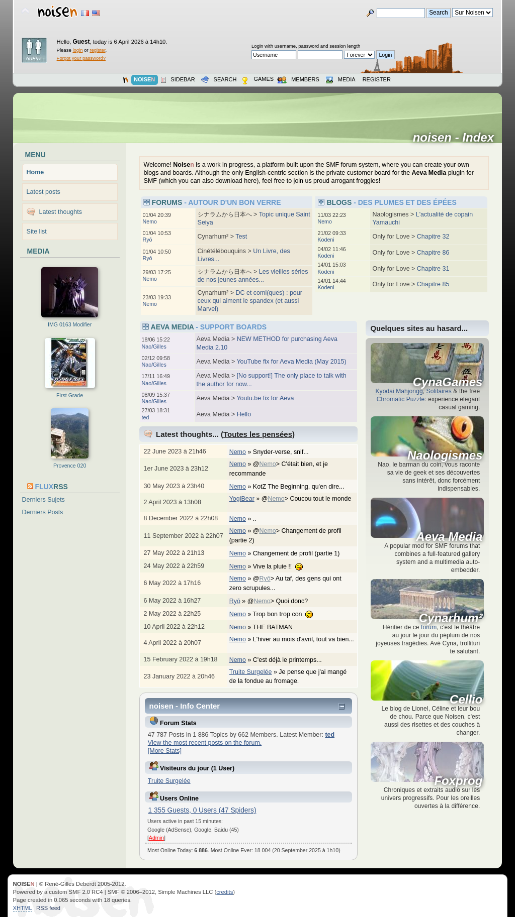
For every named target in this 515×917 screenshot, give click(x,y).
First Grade (69, 395)
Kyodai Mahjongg (398, 391)
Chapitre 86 (433, 252)
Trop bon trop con (288, 614)
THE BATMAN (278, 627)
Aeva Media (449, 537)
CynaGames (448, 382)
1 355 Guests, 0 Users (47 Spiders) (202, 810)
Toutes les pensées (257, 434)
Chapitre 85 (433, 284)
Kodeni (325, 240)
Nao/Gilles (154, 346)
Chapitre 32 (433, 236)
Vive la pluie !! (283, 566)
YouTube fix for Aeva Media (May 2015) (291, 361)
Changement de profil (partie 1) (301, 553)
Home (35, 172)
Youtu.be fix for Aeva (265, 398)
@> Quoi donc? (282, 601)
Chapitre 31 (433, 268)
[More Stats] (165, 750)
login (77, 50)
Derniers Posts (42, 512)
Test (241, 236)
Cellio (466, 700)
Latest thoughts (60, 211)
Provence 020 (69, 466)
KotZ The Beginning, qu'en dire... (304, 486)
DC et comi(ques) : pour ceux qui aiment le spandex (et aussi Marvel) (250, 300)
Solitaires (439, 391)
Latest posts (43, 191)
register (97, 50)
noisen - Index (457, 138)
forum (429, 627)
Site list (37, 231)
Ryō (147, 240)
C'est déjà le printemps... (292, 659)
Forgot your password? (81, 58)
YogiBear (241, 498)
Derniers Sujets (43, 499)
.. (260, 518)
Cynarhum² (451, 618)
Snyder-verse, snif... (286, 451)
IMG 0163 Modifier (70, 324)
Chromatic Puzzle (401, 399)
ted (145, 417)
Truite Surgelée (250, 671)
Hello (244, 414)
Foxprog (458, 781)
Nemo (150, 221)
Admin (156, 838)
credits (224, 892)
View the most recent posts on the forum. (205, 742)
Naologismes (444, 455)
